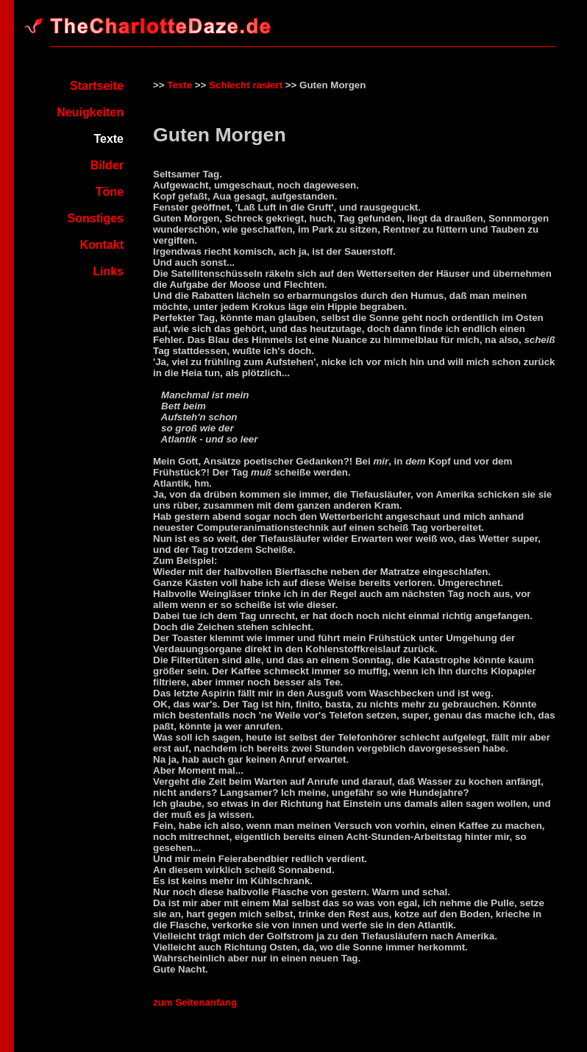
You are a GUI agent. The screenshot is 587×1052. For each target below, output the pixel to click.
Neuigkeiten (90, 112)
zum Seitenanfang (195, 1002)
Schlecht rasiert (245, 85)
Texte (179, 85)
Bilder (107, 165)
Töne (110, 192)
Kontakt (101, 245)
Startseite (97, 86)
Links (108, 271)
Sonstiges (96, 218)
